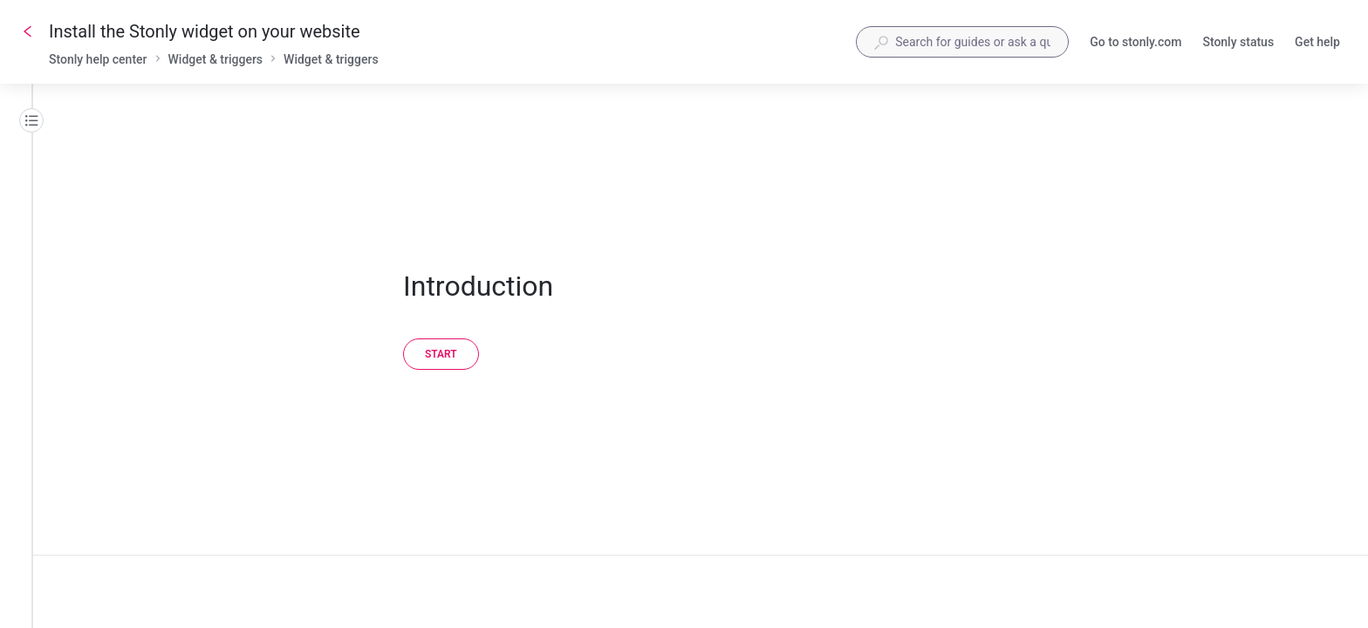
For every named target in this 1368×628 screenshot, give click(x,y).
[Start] (441, 354)
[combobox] (962, 42)
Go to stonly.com (1135, 43)
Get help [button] (1317, 43)
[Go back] (27, 31)
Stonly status (1238, 43)
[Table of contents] (31, 120)
